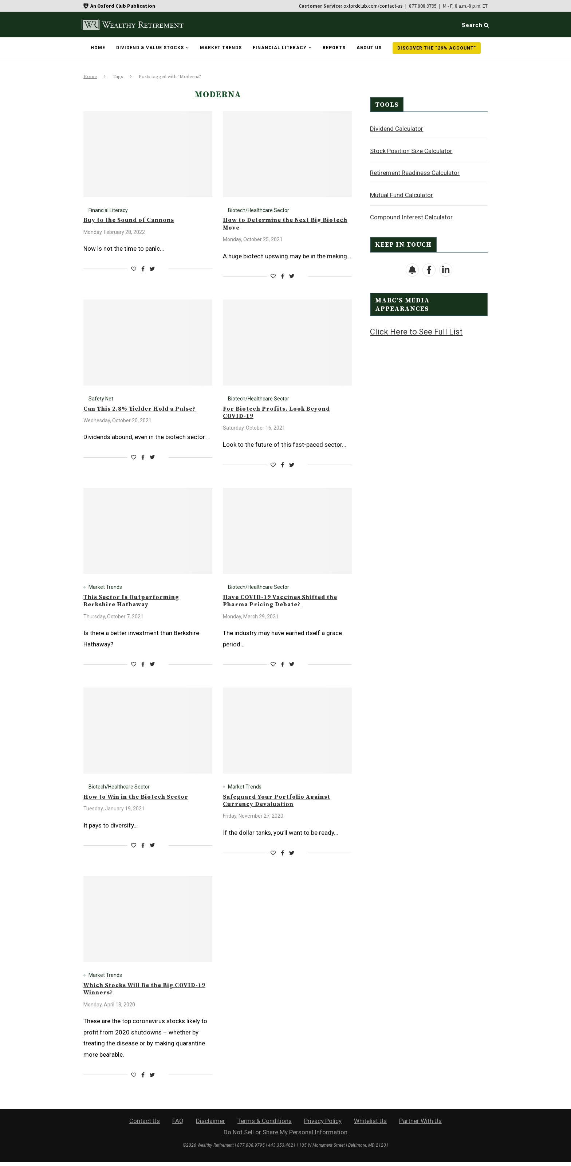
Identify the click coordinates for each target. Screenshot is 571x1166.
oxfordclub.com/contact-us (373, 6)
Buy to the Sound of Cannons (133, 220)
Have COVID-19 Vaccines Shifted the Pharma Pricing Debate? (287, 603)
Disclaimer (210, 1124)
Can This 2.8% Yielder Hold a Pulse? (145, 410)
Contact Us (144, 1124)
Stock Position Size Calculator (411, 150)
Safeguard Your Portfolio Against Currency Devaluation (282, 803)
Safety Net (100, 399)
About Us (369, 47)
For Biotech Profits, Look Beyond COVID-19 (281, 414)
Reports (334, 47)
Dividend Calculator (396, 128)
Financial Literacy (280, 47)
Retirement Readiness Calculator (415, 172)
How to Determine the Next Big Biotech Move (277, 224)
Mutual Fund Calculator (401, 194)
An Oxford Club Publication (122, 6)
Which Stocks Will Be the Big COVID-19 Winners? (147, 993)
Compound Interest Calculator (411, 216)
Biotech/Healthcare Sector (258, 210)
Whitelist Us (370, 1124)
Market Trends (221, 47)
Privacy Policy (323, 1124)
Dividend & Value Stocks (150, 47)
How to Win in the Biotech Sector (141, 799)
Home (98, 47)
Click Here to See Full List (416, 331)
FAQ (178, 1124)
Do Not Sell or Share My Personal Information (285, 1136)
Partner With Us (420, 1124)
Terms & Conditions (264, 1124)
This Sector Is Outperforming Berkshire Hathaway (135, 603)
